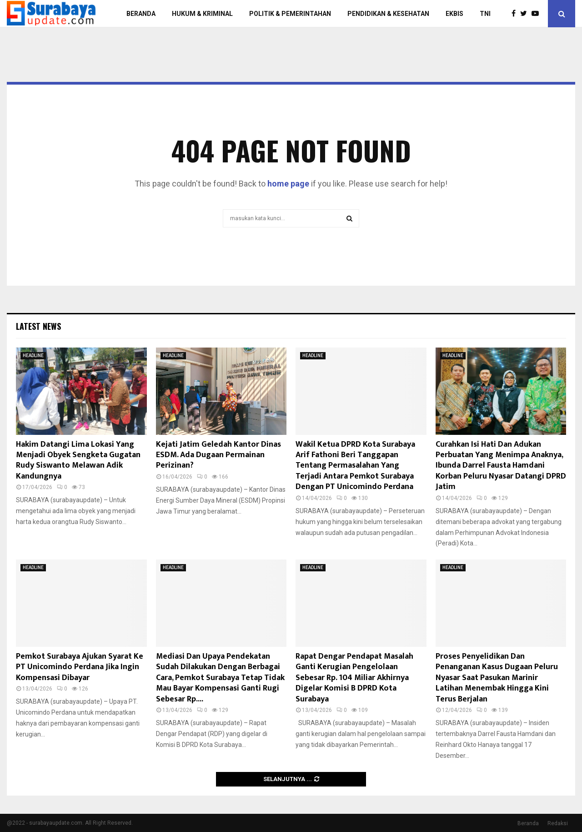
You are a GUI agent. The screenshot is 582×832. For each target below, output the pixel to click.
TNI (485, 13)
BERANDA (141, 13)
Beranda (528, 823)
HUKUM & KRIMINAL (202, 13)
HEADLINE (33, 355)
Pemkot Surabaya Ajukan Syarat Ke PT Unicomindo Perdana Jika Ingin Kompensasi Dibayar (79, 667)
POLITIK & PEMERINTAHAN (290, 13)
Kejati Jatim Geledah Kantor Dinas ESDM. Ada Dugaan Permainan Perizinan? (218, 455)
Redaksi (557, 823)
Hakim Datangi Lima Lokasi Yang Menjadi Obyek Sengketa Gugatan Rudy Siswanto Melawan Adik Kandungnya (78, 460)
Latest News (38, 326)
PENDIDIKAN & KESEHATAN (388, 13)
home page (288, 183)
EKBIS (454, 13)
